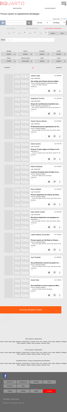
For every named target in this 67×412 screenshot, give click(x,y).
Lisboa (53, 341)
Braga (13, 341)
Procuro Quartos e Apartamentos (33, 349)
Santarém (23, 343)
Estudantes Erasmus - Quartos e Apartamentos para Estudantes (33, 360)
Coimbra (33, 341)
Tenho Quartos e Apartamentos (33, 339)
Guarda (45, 341)
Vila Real (43, 343)
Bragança (18, 341)
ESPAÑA (6, 399)
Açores (2, 341)
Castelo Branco (26, 341)
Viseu (48, 343)
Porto (18, 343)
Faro (41, 341)
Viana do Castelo (35, 343)
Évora (37, 341)
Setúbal (29, 343)
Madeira (58, 341)
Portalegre (63, 341)
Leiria (49, 341)
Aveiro (6, 341)
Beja (10, 341)
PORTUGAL (14, 399)
